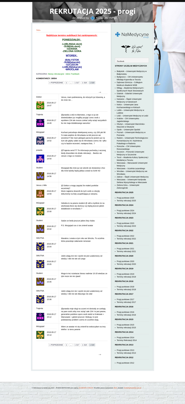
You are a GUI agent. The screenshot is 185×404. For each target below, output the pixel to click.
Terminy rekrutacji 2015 (126, 328)
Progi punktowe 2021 (125, 249)
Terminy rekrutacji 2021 (126, 251)
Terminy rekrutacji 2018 (126, 289)
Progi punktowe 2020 (125, 261)
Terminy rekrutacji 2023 (126, 226)
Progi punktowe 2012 (125, 363)
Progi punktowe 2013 (125, 350)
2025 (115, 388)
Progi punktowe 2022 (125, 236)
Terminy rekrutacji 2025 (126, 201)
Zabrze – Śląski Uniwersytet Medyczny (133, 177)
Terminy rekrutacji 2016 (126, 315)
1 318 (84, 83)
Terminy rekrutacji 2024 (126, 213)
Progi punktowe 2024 (125, 210)
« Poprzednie (56, 83)
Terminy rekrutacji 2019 (126, 277)
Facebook (120, 61)
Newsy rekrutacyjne (56, 74)
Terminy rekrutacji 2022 (126, 239)
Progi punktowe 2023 (125, 223)
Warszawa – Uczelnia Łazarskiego (131, 168)
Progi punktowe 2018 (125, 287)
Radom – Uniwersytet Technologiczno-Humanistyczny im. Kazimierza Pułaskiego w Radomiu (132, 141)
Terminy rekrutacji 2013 (126, 353)
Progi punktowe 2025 (125, 198)
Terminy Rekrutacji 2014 (127, 340)
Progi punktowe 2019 (125, 274)
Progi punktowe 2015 (125, 325)
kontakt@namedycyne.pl (132, 388)
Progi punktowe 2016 (125, 312)
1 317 (77, 83)
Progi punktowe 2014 (125, 337)
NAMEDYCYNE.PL (86, 388)
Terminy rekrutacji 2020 (126, 264)
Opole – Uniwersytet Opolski (128, 130)
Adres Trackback (72, 74)
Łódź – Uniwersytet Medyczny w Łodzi (132, 116)
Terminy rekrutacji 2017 (126, 302)
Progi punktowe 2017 (125, 299)
